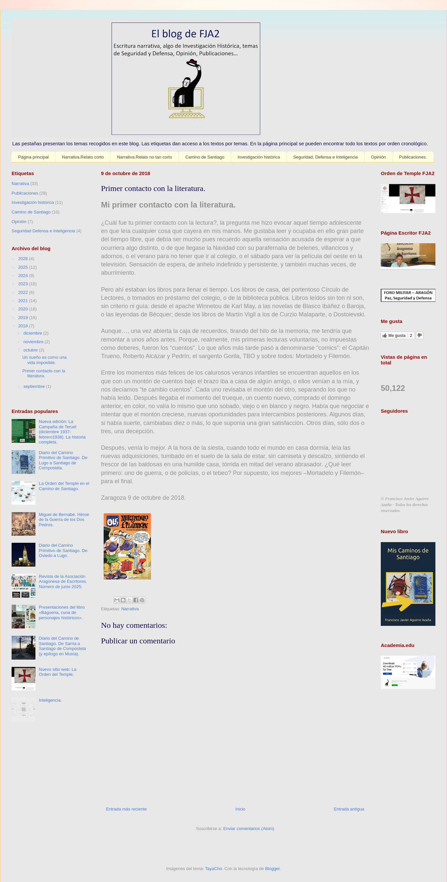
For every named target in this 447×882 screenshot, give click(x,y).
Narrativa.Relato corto (83, 157)
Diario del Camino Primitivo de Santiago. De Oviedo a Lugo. (63, 550)
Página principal (33, 157)
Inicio (240, 809)
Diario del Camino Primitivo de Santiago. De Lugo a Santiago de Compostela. (63, 460)
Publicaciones (25, 193)
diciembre (33, 333)
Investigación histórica (258, 157)
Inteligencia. (50, 700)
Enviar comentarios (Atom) (248, 828)
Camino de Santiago (204, 157)
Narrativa (130, 608)
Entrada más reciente (126, 809)
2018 (23, 325)
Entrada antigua (349, 809)
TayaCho (213, 868)
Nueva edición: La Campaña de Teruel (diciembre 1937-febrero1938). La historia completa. (62, 431)
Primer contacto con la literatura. (43, 373)
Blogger (272, 868)
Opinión (378, 157)
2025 (23, 267)
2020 (23, 308)
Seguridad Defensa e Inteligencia (43, 230)
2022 (23, 292)
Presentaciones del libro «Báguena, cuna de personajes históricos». (62, 612)
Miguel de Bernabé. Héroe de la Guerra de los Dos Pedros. (64, 519)
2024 (23, 275)
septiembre (35, 386)
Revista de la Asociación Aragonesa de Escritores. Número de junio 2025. (63, 581)
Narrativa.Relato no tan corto (144, 157)
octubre (31, 350)
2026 (23, 258)
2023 (23, 283)
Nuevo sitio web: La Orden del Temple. (57, 672)
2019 (23, 317)
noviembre (34, 341)
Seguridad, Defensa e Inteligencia (325, 157)
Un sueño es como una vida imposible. (44, 360)
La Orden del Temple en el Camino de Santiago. (64, 486)
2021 (23, 300)
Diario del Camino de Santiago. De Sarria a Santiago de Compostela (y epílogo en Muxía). (62, 646)
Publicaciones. (413, 157)
